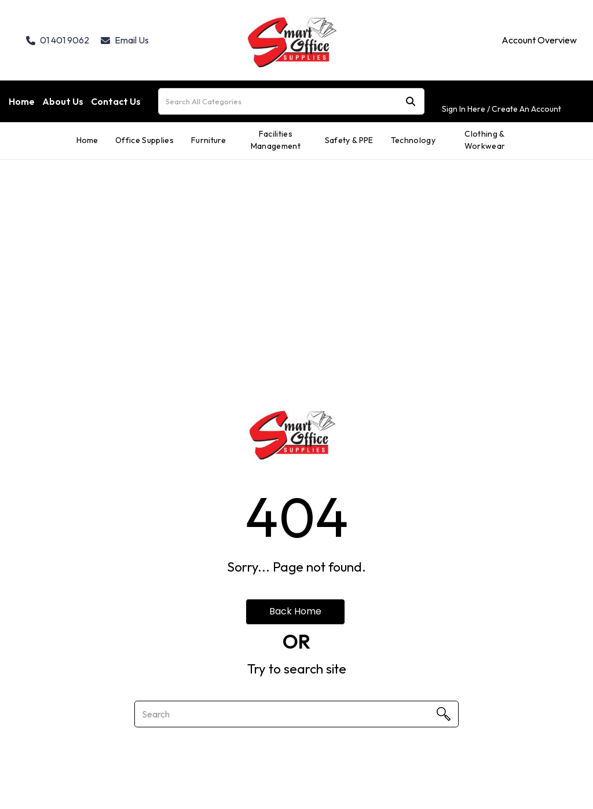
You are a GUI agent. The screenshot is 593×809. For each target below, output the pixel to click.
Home (22, 101)
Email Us (125, 40)
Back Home (295, 611)
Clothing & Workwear (485, 140)
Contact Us (116, 101)
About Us (62, 101)
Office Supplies (144, 140)
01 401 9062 (57, 40)
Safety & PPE (349, 140)
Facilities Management (276, 140)
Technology (413, 140)
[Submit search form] (410, 101)
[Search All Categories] (291, 101)
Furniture (208, 140)
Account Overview (539, 40)
